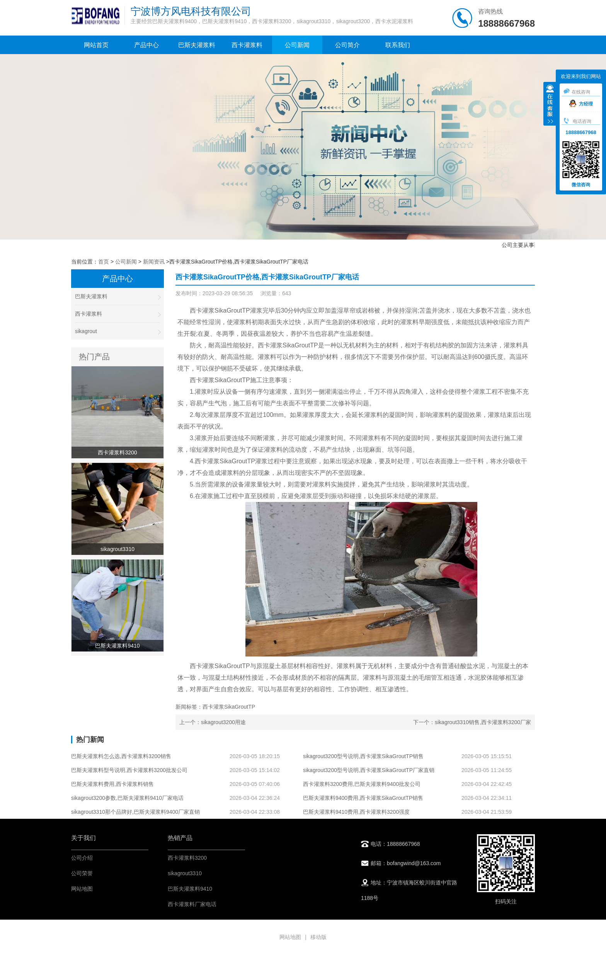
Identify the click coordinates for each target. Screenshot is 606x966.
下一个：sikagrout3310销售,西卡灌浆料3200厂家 (472, 722)
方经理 (581, 104)
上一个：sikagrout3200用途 (212, 722)
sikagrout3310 (185, 873)
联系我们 (397, 45)
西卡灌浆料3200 (187, 858)
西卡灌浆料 (247, 45)
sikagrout (117, 331)
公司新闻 (297, 45)
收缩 (550, 105)
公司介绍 (82, 858)
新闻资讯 (154, 262)
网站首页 (96, 45)
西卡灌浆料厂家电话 (192, 904)
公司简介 (347, 45)
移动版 (318, 937)
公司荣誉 (82, 873)
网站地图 (82, 889)
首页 (103, 262)
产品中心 (146, 45)
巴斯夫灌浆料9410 (190, 889)
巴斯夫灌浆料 (196, 45)
